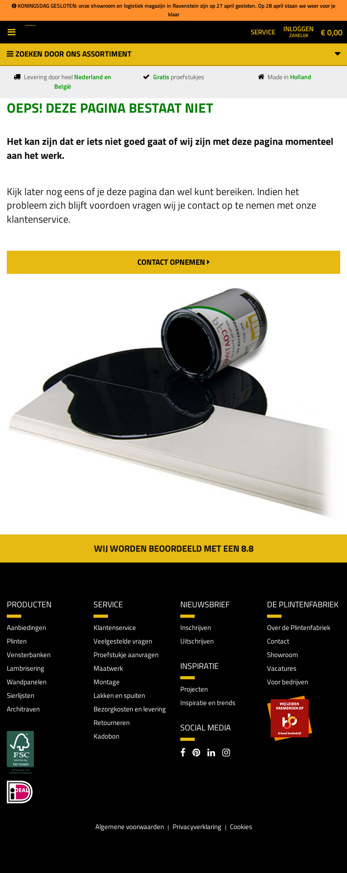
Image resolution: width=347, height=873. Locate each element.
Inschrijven (195, 627)
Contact (278, 641)
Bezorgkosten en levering (130, 709)
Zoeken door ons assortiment (173, 54)
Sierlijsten (20, 695)
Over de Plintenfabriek (298, 627)
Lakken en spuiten (119, 695)
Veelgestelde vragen (123, 641)
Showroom (282, 654)
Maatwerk (108, 668)
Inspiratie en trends (207, 702)
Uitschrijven (197, 641)
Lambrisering (25, 668)
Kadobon (106, 736)
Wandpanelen (27, 682)
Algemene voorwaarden (129, 826)
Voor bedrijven (287, 682)
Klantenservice (115, 627)
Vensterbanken (29, 654)
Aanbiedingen (26, 627)
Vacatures (281, 668)
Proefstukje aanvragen (126, 654)
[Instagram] (226, 753)
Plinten (17, 641)
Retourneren (112, 722)
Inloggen (298, 31)
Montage (107, 682)
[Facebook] (182, 753)
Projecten (194, 689)
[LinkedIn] (211, 753)
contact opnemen (173, 262)
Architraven (23, 709)
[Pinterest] (196, 753)
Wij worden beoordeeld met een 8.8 (173, 548)
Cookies (241, 826)
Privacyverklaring (197, 826)
